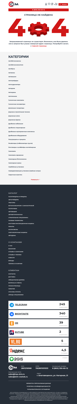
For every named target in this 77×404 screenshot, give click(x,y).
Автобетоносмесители (15, 65)
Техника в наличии (15, 263)
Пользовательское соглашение (38, 389)
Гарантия (11, 288)
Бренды (11, 260)
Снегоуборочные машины (17, 232)
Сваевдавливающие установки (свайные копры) (24, 171)
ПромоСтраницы (14, 286)
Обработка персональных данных (38, 383)
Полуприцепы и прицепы (17, 139)
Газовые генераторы (15, 220)
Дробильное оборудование (17, 135)
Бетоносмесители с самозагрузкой (21, 205)
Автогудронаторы (14, 84)
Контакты (11, 274)
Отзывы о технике (14, 254)
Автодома (11, 88)
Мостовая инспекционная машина (21, 223)
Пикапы (11, 226)
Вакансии (12, 248)
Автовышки (12, 76)
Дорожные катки (14, 116)
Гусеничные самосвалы (16, 100)
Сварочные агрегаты (15, 175)
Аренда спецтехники (15, 294)
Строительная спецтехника (18, 217)
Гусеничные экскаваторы (16, 104)
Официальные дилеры (16, 280)
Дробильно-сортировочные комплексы (21, 131)
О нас (10, 245)
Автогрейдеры (13, 80)
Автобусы (11, 69)
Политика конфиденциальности (38, 386)
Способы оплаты (14, 291)
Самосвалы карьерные (15, 155)
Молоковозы (13, 229)
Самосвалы (12, 151)
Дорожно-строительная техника (19, 112)
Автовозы (11, 73)
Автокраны (12, 92)
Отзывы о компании (15, 251)
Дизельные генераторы (16, 108)
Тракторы (11, 202)
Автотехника (12, 96)
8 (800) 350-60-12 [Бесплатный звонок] (38, 10)
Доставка (11, 277)
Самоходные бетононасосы (17, 159)
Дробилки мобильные (15, 123)
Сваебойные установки (16, 167)
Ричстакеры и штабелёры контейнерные (22, 147)
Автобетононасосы (14, 61)
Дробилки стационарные (16, 127)
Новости (11, 257)
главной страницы (39, 46)
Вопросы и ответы (15, 282)
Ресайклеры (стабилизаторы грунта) (20, 143)
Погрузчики (12, 208)
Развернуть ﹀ (35, 179)
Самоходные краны (14, 163)
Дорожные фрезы (14, 120)
